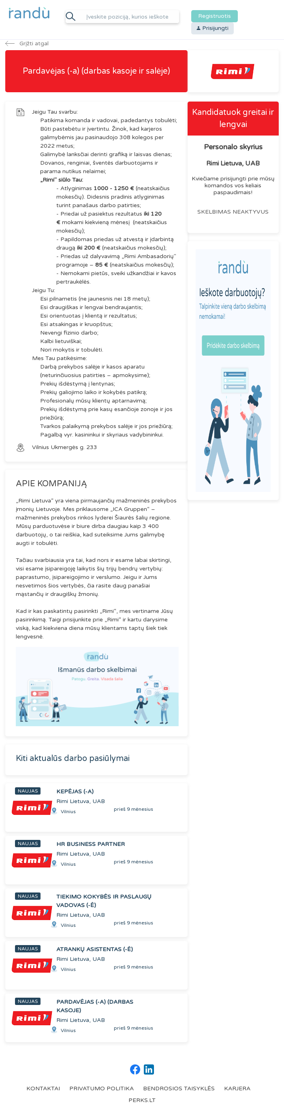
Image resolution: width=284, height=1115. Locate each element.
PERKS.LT (142, 1100)
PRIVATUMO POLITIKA (101, 1088)
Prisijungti (212, 28)
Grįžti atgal (27, 43)
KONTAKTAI (43, 1088)
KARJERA (237, 1088)
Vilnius (41, 447)
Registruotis (214, 16)
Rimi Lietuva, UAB (233, 163)
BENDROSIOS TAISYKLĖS (179, 1088)
